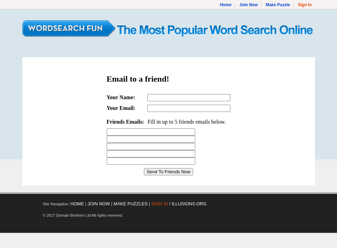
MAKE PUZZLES (131, 203)
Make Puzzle (278, 4)
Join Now (248, 4)
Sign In (305, 4)
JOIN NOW (98, 203)
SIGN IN (159, 203)
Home (225, 4)
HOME (77, 203)
